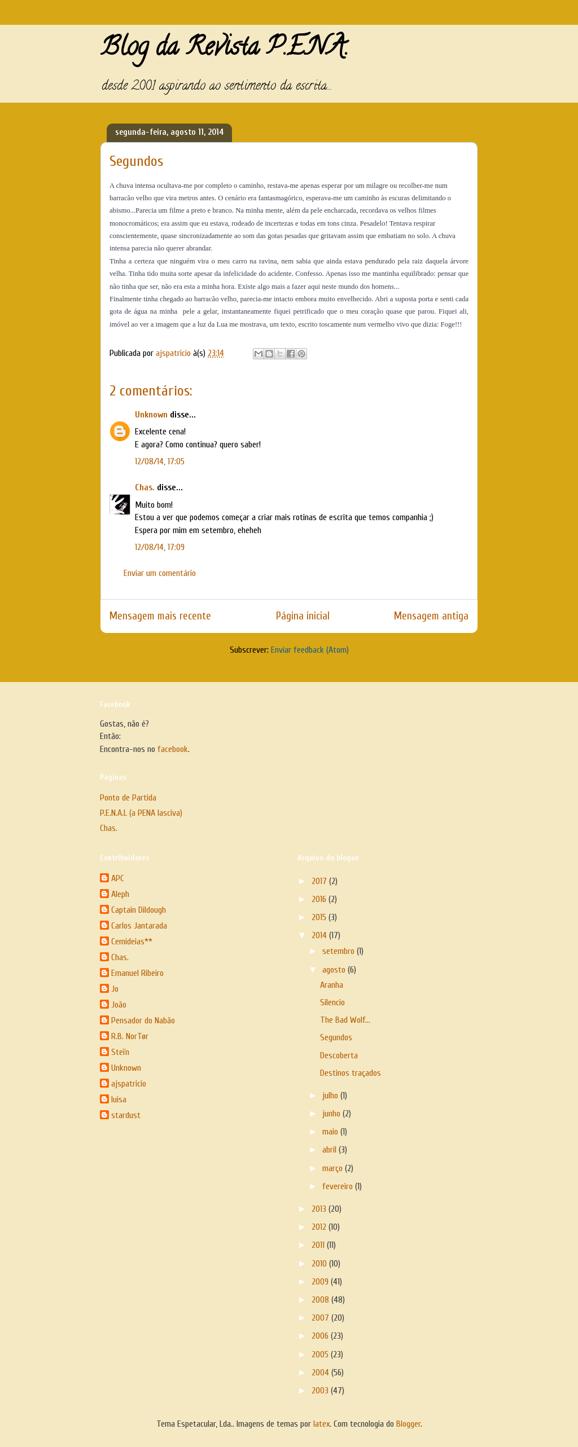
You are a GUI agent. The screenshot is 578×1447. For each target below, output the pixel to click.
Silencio (332, 1002)
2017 (320, 881)
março (333, 1168)
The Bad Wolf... (345, 1020)
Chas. (145, 487)
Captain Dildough (138, 910)
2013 (320, 1209)
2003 (321, 1391)
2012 (320, 1227)
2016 (320, 899)
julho (331, 1095)
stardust (126, 1115)
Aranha (331, 985)
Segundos (336, 1037)
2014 (320, 935)
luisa (118, 1099)
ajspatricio (128, 1084)
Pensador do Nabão (143, 1020)
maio (331, 1132)
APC (117, 878)
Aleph (120, 894)
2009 (321, 1282)
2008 (321, 1300)
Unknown (151, 415)
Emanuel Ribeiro (137, 973)
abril (330, 1150)
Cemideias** (131, 941)
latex (321, 1424)
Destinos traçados (350, 1073)
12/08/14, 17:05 (160, 461)
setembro (339, 951)
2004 (321, 1372)
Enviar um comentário (160, 573)
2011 (319, 1245)
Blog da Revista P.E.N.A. (224, 49)
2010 (320, 1264)
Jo (115, 989)
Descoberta (339, 1055)
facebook (172, 749)
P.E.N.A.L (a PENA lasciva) (141, 813)
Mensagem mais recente (160, 616)
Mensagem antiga (431, 616)
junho (332, 1114)
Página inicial (303, 616)
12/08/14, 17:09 (160, 547)
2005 (321, 1354)
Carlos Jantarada (139, 926)
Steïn (120, 1052)
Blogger (408, 1424)
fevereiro (338, 1186)
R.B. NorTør (129, 1036)
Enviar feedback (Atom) (310, 650)
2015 (320, 917)
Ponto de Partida (128, 798)
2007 (321, 1318)
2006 (321, 1336)
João (118, 1005)
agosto (335, 970)
